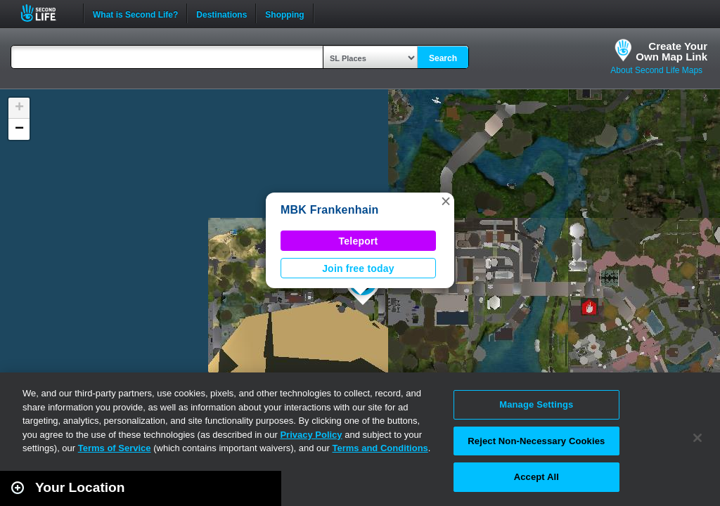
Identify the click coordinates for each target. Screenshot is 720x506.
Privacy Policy (311, 434)
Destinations (221, 13)
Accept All (536, 477)
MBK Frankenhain (330, 210)
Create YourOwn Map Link (671, 51)
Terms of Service (114, 448)
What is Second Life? (135, 13)
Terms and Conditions (380, 448)
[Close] (697, 437)
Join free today (358, 268)
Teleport (358, 241)
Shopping (284, 13)
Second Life (46, 13)
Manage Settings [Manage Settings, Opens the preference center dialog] (536, 404)
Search (443, 58)
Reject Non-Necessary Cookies (536, 441)
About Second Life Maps (656, 70)
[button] (445, 201)
